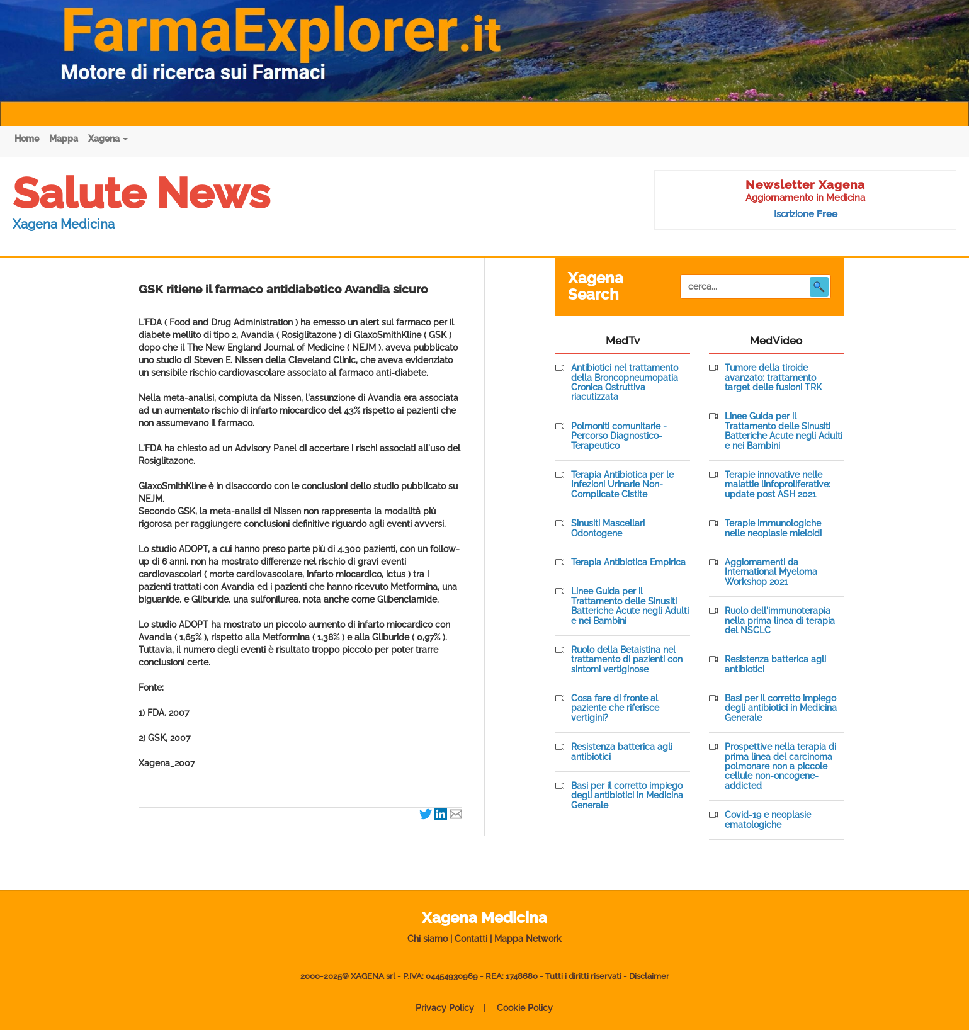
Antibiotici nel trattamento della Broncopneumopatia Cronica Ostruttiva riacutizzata (624, 382)
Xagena (108, 138)
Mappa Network (528, 939)
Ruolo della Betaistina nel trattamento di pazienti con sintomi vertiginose (627, 659)
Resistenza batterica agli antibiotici (621, 751)
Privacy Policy (445, 1008)
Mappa (63, 138)
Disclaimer (649, 976)
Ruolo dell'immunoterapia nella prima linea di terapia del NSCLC (780, 620)
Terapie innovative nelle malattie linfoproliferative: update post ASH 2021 (777, 484)
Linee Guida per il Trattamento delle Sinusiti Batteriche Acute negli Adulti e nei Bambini (630, 606)
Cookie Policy (525, 1008)
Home (26, 138)
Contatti (471, 939)
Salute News (141, 193)
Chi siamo (427, 939)
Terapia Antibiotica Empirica (628, 562)
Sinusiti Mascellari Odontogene (608, 528)
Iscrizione (805, 214)
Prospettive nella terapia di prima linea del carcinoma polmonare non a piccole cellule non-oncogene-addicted (780, 766)
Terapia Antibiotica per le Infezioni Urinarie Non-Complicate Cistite (622, 484)
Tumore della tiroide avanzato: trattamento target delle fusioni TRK (773, 377)
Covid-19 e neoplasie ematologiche (768, 819)
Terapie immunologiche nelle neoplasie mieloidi (773, 528)
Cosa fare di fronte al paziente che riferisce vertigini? (615, 708)
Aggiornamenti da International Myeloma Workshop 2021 (771, 572)
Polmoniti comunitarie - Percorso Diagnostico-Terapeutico (619, 436)
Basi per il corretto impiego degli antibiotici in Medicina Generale (627, 795)
